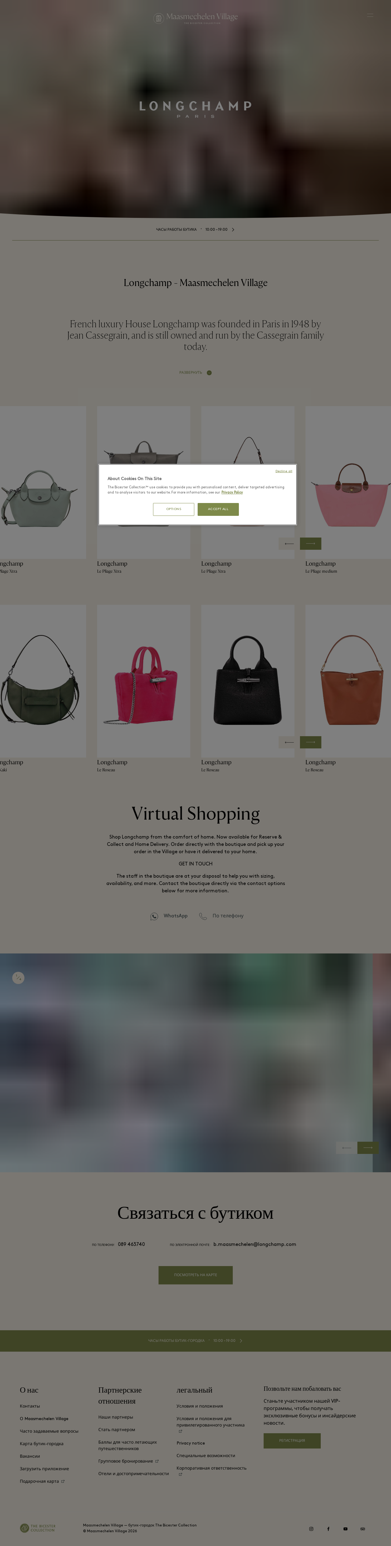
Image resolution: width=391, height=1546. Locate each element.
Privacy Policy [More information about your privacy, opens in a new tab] (232, 492)
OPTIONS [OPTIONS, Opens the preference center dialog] (173, 509)
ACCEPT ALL (218, 509)
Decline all (284, 471)
